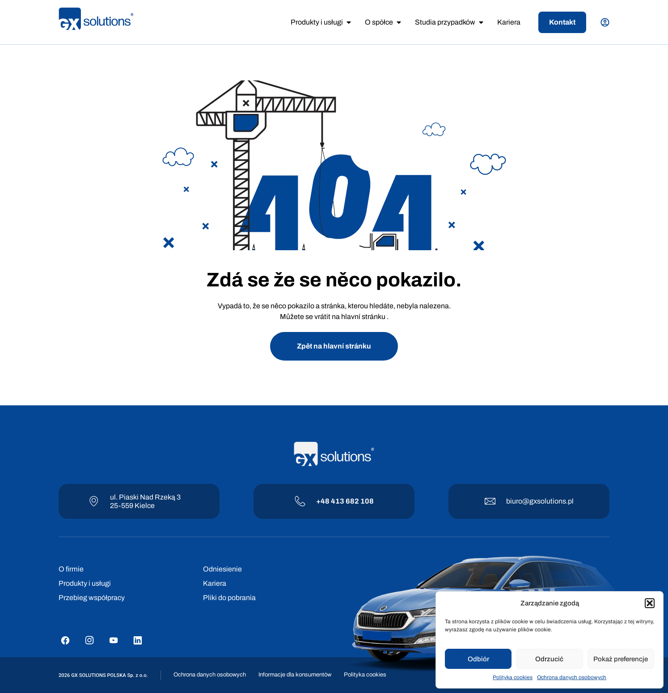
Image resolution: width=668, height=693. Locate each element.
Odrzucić (549, 659)
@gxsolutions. (545, 501)
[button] (649, 603)
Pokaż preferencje (620, 659)
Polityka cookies (513, 677)
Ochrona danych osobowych (571, 677)
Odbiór (478, 659)
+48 (323, 501)
